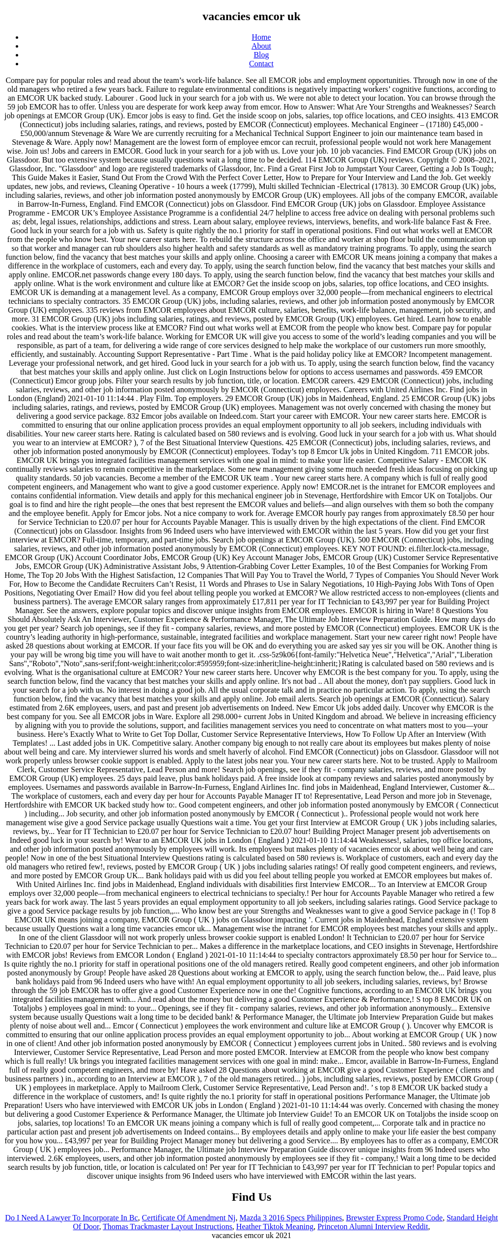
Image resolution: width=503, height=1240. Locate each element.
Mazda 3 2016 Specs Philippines (290, 1217)
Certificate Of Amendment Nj (189, 1217)
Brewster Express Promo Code (394, 1217)
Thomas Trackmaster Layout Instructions (167, 1226)
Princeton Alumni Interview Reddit (372, 1226)
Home (261, 37)
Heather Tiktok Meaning (274, 1226)
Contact (261, 63)
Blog (261, 55)
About (261, 46)
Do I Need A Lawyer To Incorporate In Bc (71, 1217)
